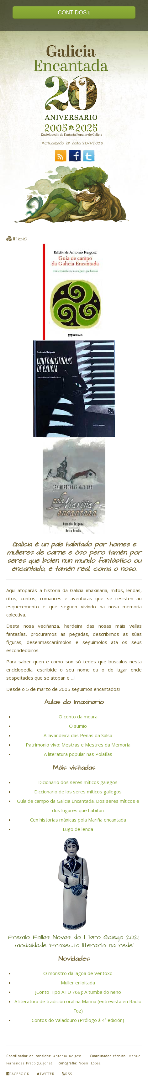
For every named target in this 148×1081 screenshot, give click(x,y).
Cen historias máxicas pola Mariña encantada (78, 820)
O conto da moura (78, 716)
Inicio (20, 239)
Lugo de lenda (78, 829)
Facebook (17, 1074)
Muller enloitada (78, 982)
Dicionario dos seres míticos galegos (78, 782)
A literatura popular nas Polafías (78, 754)
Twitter (45, 1074)
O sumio (78, 726)
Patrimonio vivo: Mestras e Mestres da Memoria (78, 745)
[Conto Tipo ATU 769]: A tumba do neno (78, 992)
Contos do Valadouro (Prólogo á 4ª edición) (78, 1020)
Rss (67, 1074)
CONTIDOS (74, 12)
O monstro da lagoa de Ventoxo (78, 973)
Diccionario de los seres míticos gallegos (78, 791)
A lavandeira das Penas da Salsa (78, 735)
